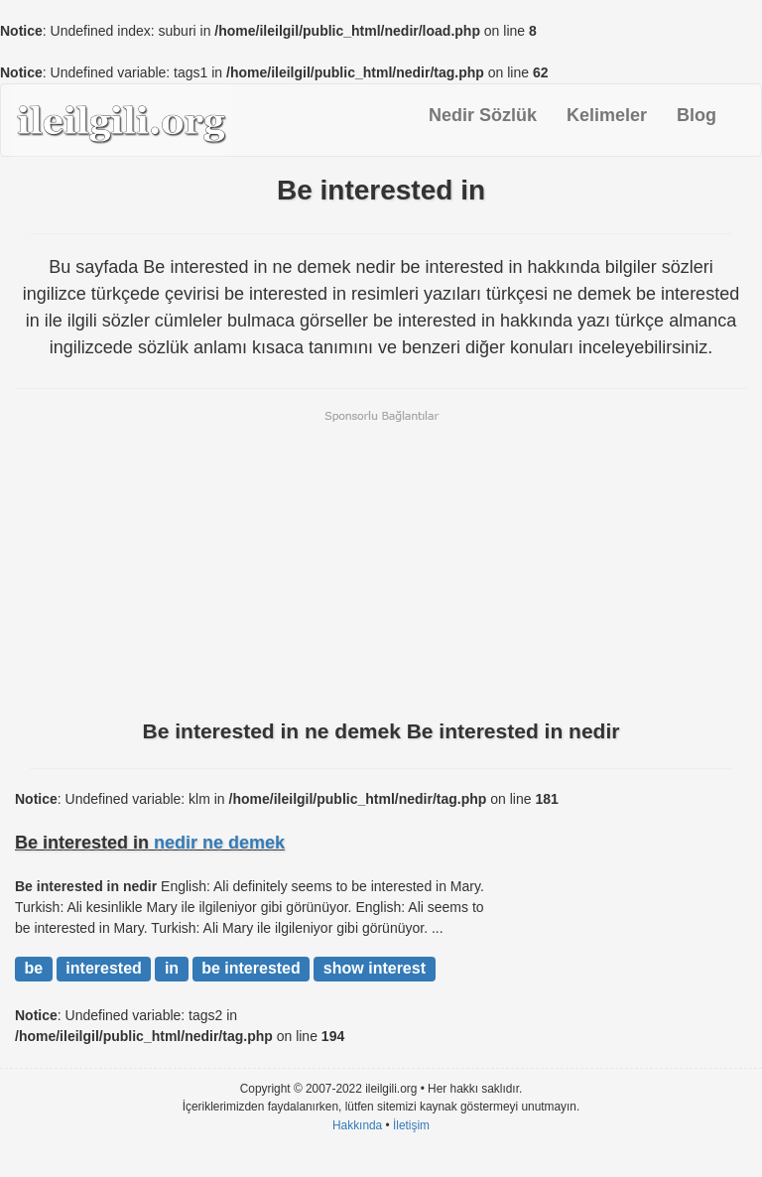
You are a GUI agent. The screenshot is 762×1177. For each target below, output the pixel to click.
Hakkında (357, 1125)
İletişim (411, 1125)
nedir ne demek (219, 842)
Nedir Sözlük (483, 115)
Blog (696, 115)
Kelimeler (607, 115)
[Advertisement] (381, 563)
